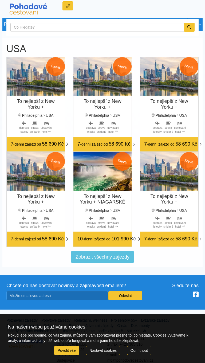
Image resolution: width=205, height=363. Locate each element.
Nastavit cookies (103, 350)
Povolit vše (67, 350)
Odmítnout (139, 350)
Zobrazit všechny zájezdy (102, 257)
